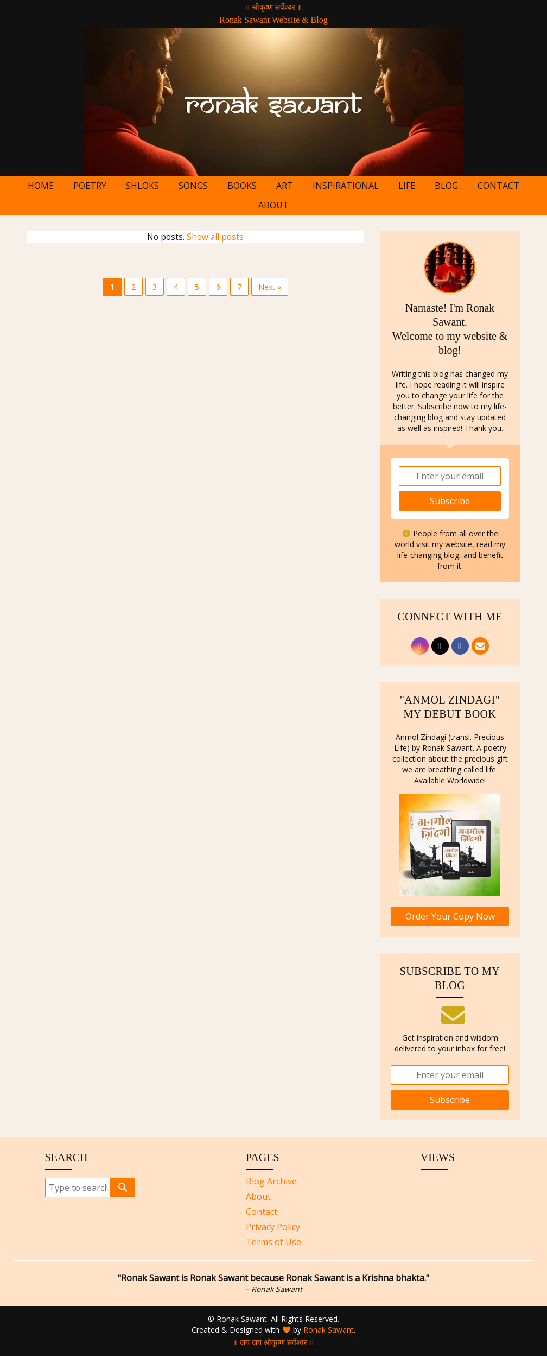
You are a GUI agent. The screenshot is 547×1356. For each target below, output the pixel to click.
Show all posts (215, 237)
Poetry (89, 186)
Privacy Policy (273, 1227)
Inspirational (346, 186)
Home (41, 186)
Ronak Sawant (328, 1330)
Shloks (142, 186)
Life (406, 186)
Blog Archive (271, 1181)
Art (284, 186)
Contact (498, 186)
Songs (193, 186)
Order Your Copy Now (450, 916)
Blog (446, 186)
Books (242, 186)
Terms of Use (273, 1242)
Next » (269, 287)
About (273, 205)
